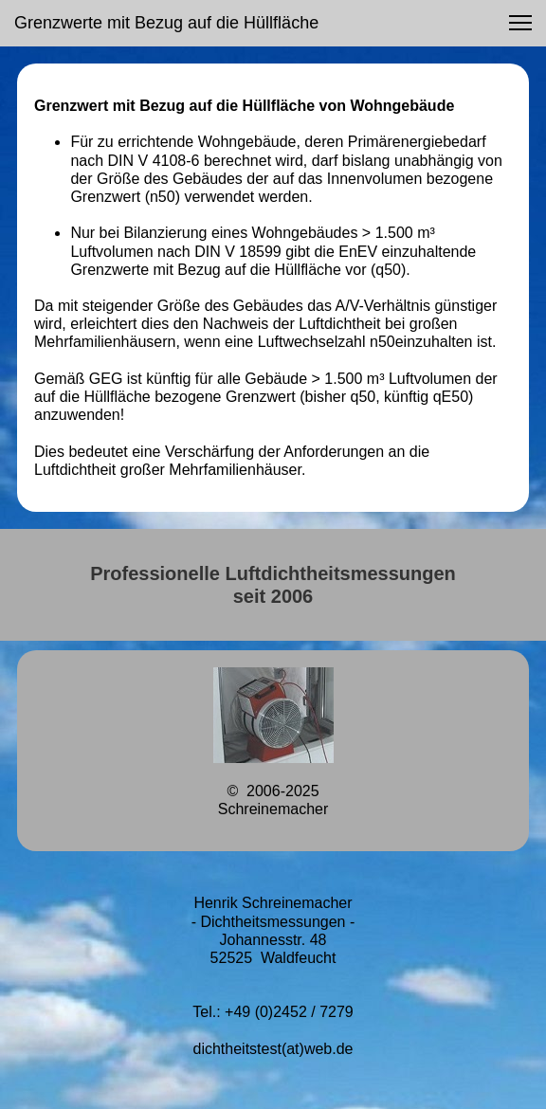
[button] (520, 22)
